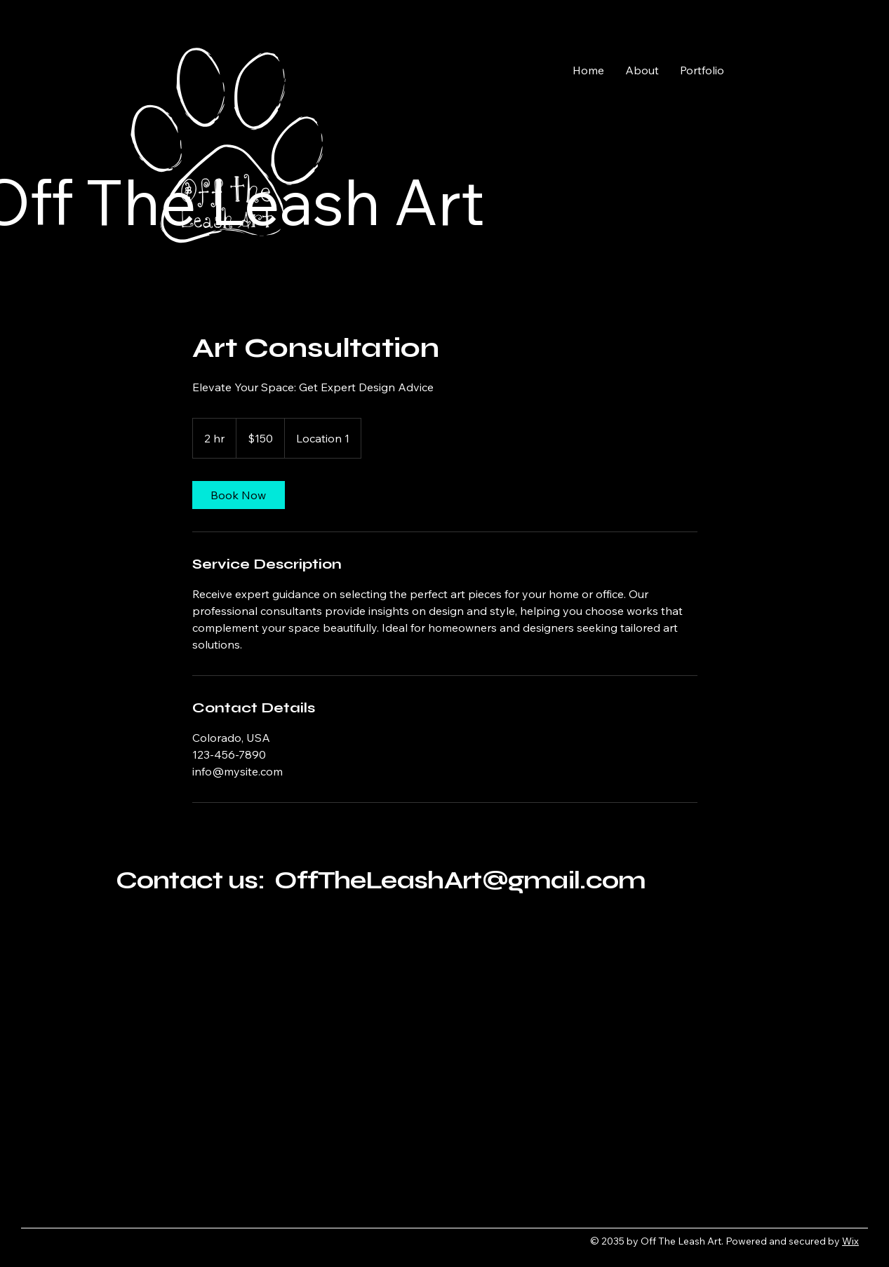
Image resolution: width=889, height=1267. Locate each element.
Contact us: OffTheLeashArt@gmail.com (381, 880)
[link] (238, 495)
